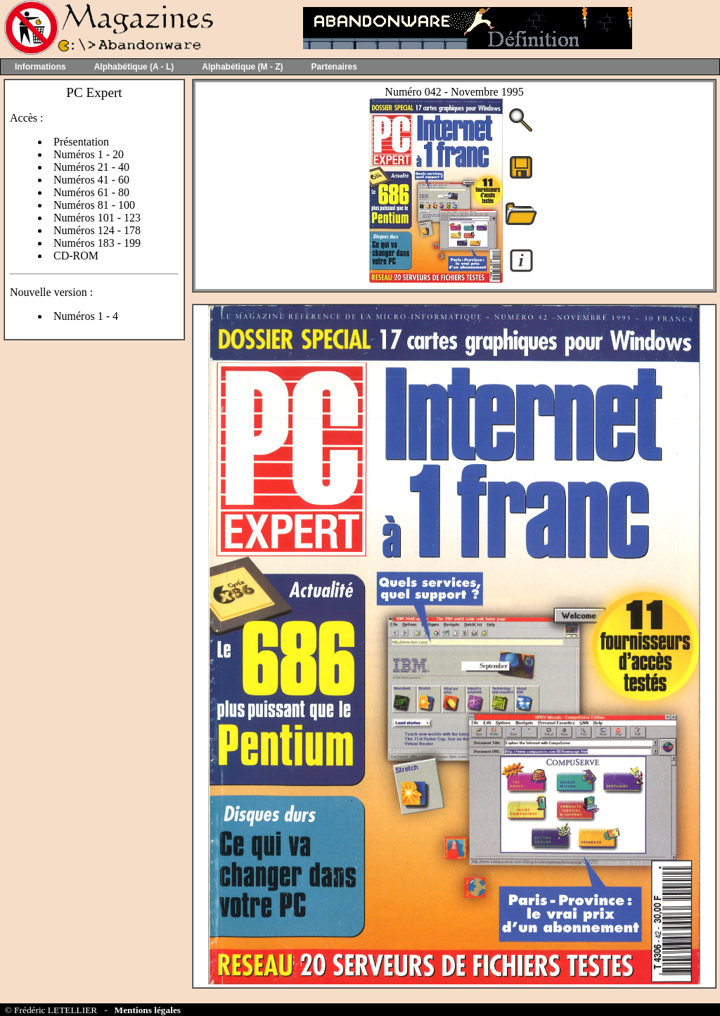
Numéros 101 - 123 (97, 218)
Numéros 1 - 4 (85, 316)
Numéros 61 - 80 (91, 192)
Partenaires (334, 67)
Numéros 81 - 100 (94, 205)
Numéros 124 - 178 (97, 230)
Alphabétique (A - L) (134, 67)
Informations (40, 67)
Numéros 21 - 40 (91, 167)
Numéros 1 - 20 (88, 154)
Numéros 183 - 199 (97, 243)
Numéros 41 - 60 (91, 180)
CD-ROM (75, 256)
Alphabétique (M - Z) (242, 67)
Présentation (81, 142)
